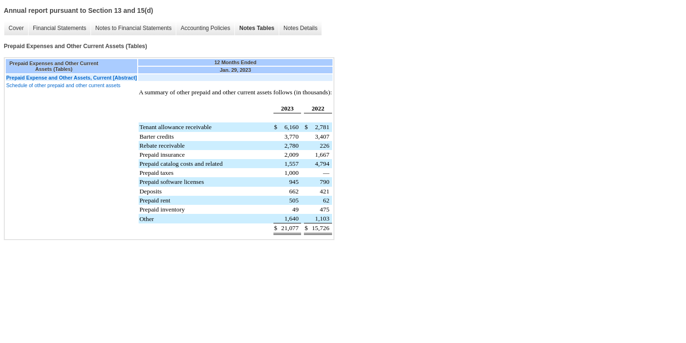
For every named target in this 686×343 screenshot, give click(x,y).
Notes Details (300, 28)
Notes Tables (256, 28)
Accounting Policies (205, 28)
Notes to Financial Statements (133, 28)
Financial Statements (59, 28)
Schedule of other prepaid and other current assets (63, 85)
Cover (16, 28)
